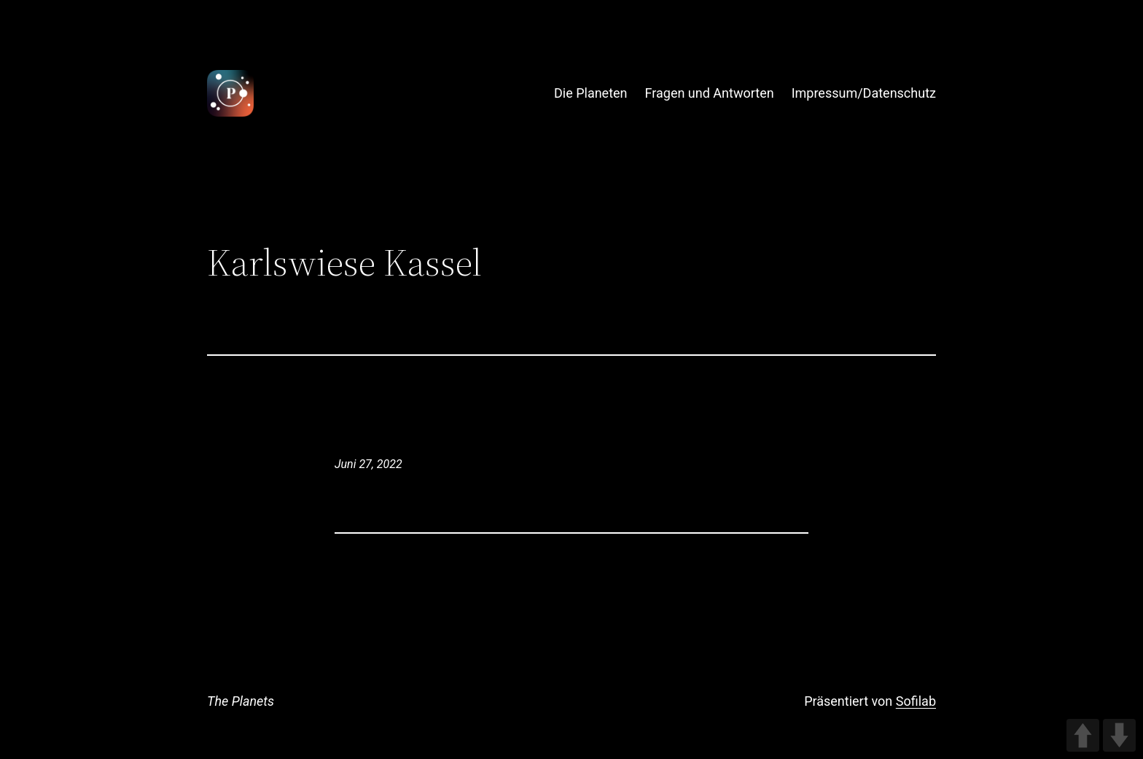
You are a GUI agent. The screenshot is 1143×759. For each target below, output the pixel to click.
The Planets (240, 701)
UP (1082, 735)
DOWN (1119, 735)
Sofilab (916, 701)
